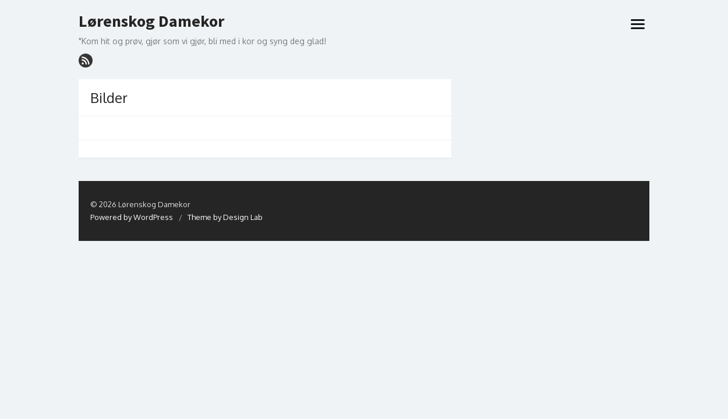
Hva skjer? (132, 73)
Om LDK (225, 73)
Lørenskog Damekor (151, 21)
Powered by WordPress (131, 237)
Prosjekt (181, 73)
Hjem (93, 73)
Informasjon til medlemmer (303, 73)
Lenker (375, 73)
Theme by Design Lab (225, 237)
